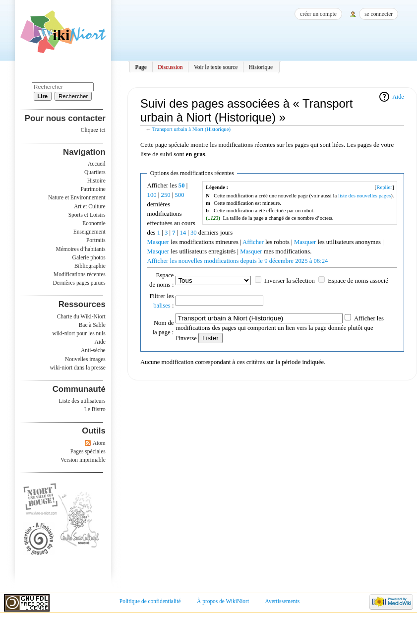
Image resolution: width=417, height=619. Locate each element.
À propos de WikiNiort (223, 601)
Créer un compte (318, 14)
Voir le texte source (216, 67)
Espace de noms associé (358, 280)
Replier (384, 187)
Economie (93, 223)
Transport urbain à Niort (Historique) (191, 129)
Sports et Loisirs (87, 215)
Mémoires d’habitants (81, 249)
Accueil (97, 164)
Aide (398, 96)
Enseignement (89, 232)
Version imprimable (83, 460)
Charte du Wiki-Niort (81, 316)
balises (162, 305)
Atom (99, 443)
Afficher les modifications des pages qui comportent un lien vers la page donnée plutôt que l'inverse (280, 328)
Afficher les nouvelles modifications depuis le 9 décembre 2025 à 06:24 (237, 260)
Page (141, 67)
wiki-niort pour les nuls (79, 333)
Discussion (170, 67)
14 (182, 232)
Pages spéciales (88, 451)
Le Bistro (95, 409)
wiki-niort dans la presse (77, 368)
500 (179, 194)
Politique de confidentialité (150, 601)
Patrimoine (92, 189)
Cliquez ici (93, 130)
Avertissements (282, 601)
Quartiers (95, 172)
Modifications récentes (80, 274)
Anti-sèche (93, 350)
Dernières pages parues (79, 283)
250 (166, 194)
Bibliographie (90, 266)
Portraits (96, 240)
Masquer (158, 242)
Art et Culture (90, 206)
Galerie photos (89, 257)
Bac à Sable (92, 325)
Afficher (253, 242)
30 (193, 232)
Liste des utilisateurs (82, 401)
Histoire (96, 181)
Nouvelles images (85, 359)
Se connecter (378, 14)
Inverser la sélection (289, 280)
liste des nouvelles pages (364, 195)
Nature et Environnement (77, 197)
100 (152, 194)
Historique (261, 67)
